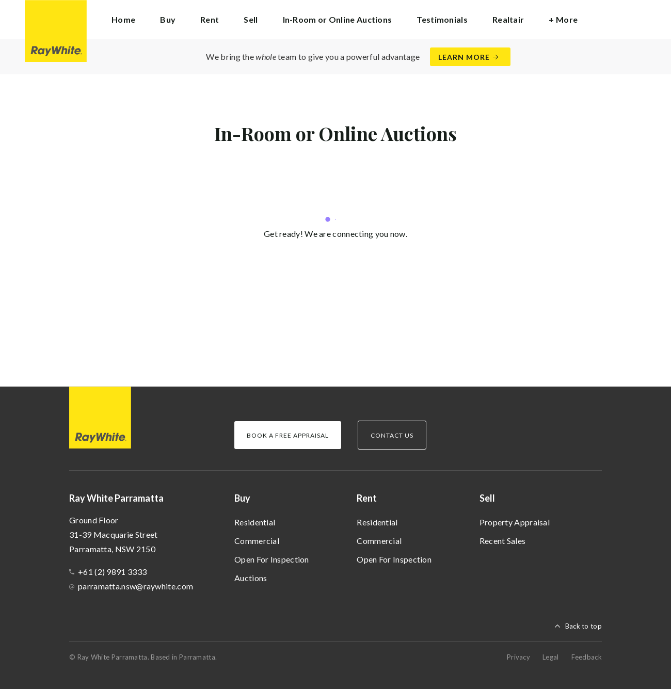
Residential (254, 522)
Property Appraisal (515, 522)
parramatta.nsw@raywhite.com (135, 586)
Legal (550, 657)
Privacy (518, 657)
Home (123, 19)
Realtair (508, 19)
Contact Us (392, 435)
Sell (487, 498)
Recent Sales (503, 541)
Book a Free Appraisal (288, 435)
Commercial (256, 541)
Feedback (586, 657)
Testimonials (442, 19)
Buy (242, 498)
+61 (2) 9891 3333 (112, 571)
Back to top (583, 626)
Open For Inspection (271, 559)
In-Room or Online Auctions (337, 19)
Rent (367, 498)
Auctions (250, 578)
